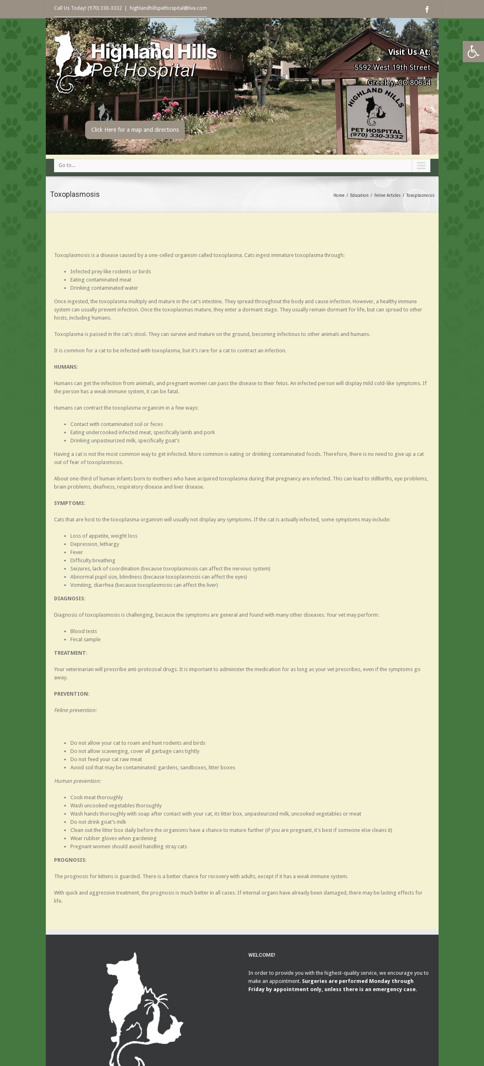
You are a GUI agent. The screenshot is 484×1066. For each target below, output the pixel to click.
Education (359, 195)
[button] (473, 51)
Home (338, 195)
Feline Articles (387, 195)
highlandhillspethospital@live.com (168, 8)
